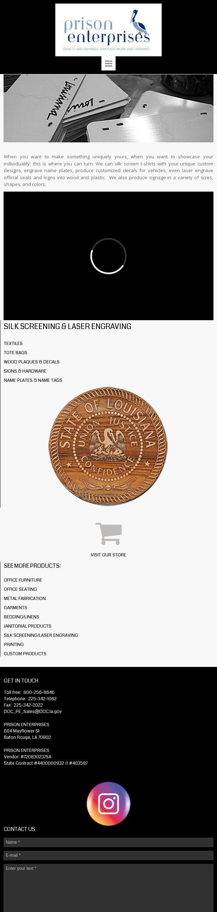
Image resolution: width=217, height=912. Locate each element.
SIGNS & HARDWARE (25, 371)
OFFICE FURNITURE (23, 580)
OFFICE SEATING (20, 589)
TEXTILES (13, 343)
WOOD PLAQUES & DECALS (32, 362)
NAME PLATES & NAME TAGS (33, 380)
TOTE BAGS (15, 353)
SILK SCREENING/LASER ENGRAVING (41, 635)
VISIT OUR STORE (108, 555)
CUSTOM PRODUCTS (25, 654)
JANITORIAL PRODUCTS (27, 626)
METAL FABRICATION (25, 598)
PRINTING (14, 644)
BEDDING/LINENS (21, 617)
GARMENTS (15, 608)
